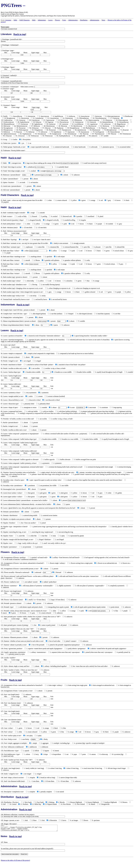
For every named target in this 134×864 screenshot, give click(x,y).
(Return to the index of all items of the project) (15, 861)
